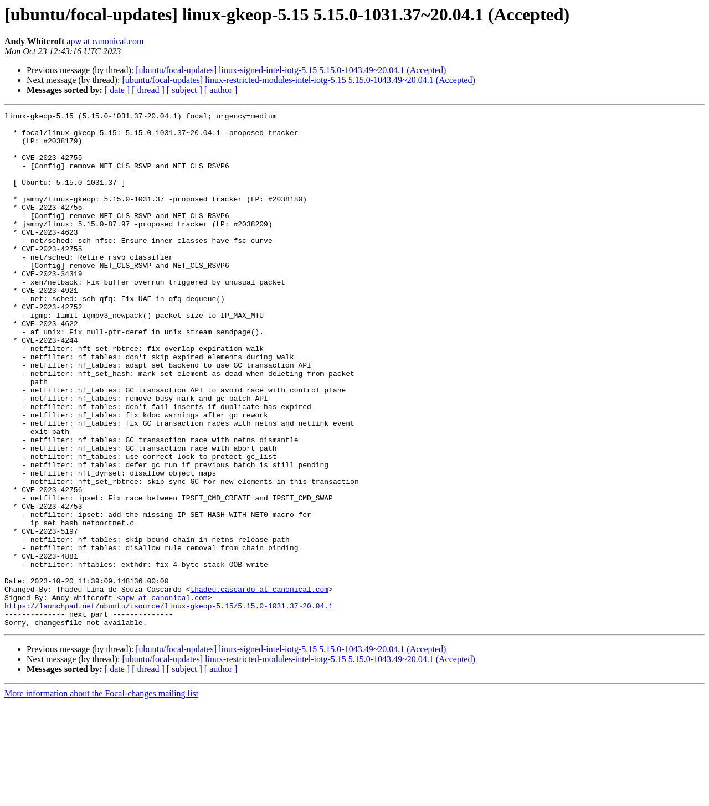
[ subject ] (184, 90)
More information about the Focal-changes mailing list (101, 796)
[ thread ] (148, 90)
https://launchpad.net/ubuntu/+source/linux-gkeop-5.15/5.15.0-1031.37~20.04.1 (168, 705)
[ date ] (117, 90)
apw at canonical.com (104, 41)
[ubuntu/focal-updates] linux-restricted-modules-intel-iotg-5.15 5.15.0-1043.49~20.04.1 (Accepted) (298, 80)
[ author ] (221, 90)
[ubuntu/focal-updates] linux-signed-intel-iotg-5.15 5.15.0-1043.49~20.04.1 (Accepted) (291, 70)
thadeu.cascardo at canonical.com (259, 685)
